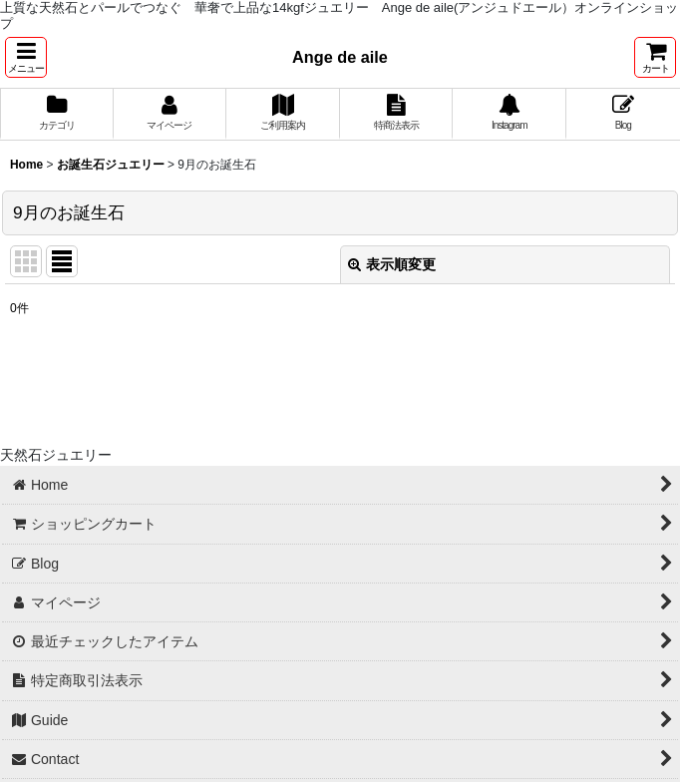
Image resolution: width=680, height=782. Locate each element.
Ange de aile (340, 57)
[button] (26, 57)
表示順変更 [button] (392, 264)
